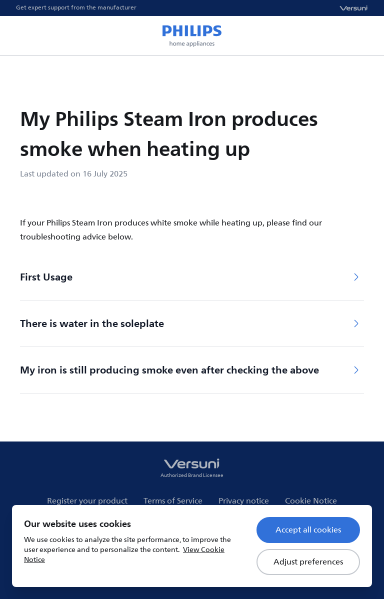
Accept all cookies (308, 530)
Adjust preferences (308, 562)
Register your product (87, 501)
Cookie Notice (311, 501)
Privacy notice (243, 501)
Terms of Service (173, 501)
